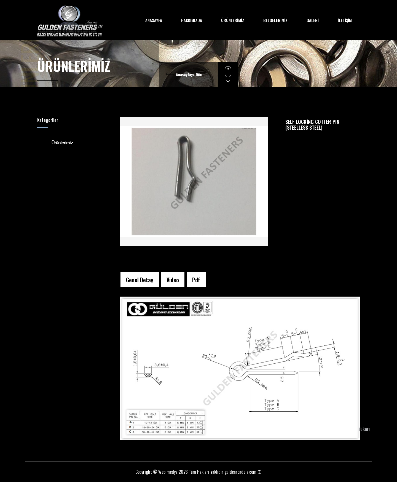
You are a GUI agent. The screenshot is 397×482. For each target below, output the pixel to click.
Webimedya (168, 471)
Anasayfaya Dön (189, 74)
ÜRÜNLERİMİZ (232, 20)
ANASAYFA (153, 20)
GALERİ (313, 20)
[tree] (74, 142)
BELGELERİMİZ (275, 20)
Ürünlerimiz (58, 142)
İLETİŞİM (345, 20)
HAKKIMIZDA (191, 20)
